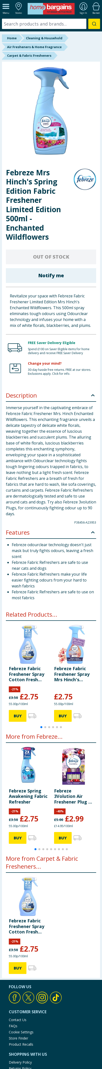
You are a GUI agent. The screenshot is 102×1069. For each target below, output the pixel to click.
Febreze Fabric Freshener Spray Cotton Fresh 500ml (26, 674)
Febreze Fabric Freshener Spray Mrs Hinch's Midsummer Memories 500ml (72, 674)
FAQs (13, 1026)
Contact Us (17, 1019)
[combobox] (51, 24)
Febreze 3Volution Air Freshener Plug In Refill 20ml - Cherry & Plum (73, 796)
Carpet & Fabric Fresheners (29, 55)
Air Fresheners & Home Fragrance (34, 47)
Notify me (51, 275)
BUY (18, 716)
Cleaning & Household (44, 38)
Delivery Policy (20, 1062)
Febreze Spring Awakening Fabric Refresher (28, 796)
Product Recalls (21, 1044)
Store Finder (18, 1038)
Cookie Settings (21, 1032)
